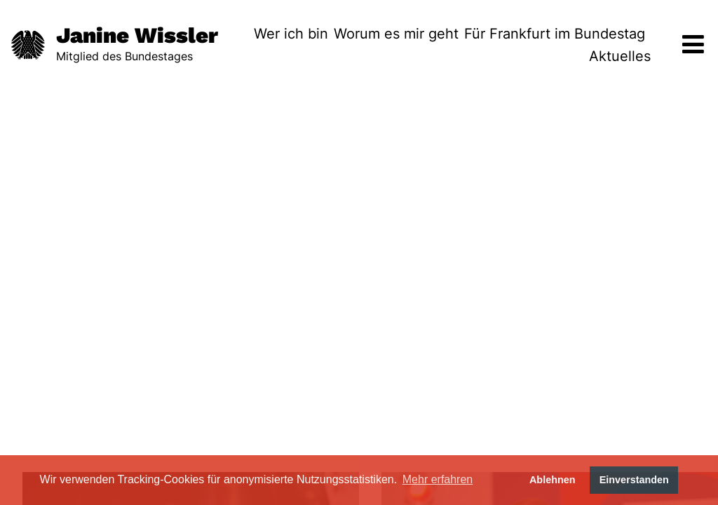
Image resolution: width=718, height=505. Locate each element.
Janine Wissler (137, 35)
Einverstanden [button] (634, 479)
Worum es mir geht (396, 33)
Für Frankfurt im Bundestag (554, 33)
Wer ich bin (291, 33)
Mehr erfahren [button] (437, 479)
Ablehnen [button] (552, 479)
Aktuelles (620, 56)
